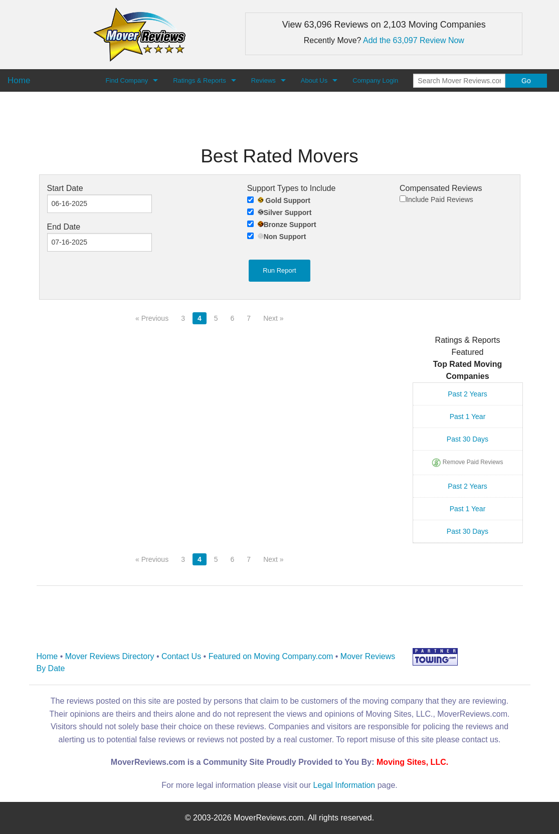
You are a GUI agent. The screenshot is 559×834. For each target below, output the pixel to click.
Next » (273, 318)
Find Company (127, 80)
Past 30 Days (467, 439)
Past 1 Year (468, 416)
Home (47, 656)
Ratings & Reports (199, 80)
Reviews (263, 80)
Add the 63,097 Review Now (413, 40)
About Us (314, 80)
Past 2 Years (467, 394)
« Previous (151, 318)
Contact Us (181, 656)
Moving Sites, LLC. (412, 762)
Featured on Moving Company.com (271, 656)
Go (526, 81)
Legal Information (344, 785)
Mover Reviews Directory (109, 656)
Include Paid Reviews (436, 199)
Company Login (375, 80)
